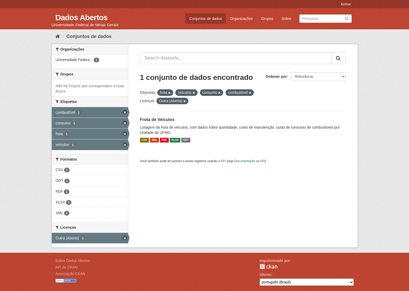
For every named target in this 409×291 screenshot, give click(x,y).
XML (154, 140)
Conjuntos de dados (205, 19)
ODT (186, 140)
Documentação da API (249, 161)
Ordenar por (276, 76)
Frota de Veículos (157, 119)
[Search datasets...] (236, 58)
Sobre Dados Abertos (72, 261)
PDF (164, 140)
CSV (144, 140)
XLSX (174, 140)
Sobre (286, 19)
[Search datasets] (325, 18)
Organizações (241, 19)
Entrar (346, 4)
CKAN (268, 266)
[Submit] (347, 18)
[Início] (57, 36)
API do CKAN (66, 267)
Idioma (265, 274)
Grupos (267, 19)
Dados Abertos (81, 17)
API (223, 161)
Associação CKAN (70, 274)
